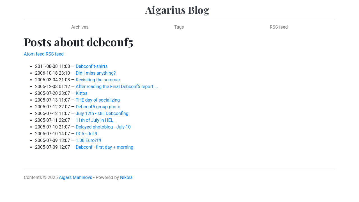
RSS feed (279, 27)
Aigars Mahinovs (75, 177)
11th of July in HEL (94, 120)
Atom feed (34, 54)
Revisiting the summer (98, 79)
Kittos (82, 93)
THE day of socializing (98, 100)
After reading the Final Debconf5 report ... (117, 86)
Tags (179, 27)
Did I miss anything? (96, 73)
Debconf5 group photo (98, 106)
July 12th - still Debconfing (102, 113)
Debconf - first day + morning (104, 147)
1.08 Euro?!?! (88, 140)
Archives (79, 27)
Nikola (126, 177)
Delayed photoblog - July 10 (103, 127)
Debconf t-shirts (92, 66)
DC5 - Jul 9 (86, 133)
